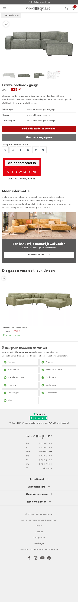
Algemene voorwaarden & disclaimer (39, 520)
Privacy (39, 526)
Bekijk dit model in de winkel (39, 129)
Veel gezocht (39, 538)
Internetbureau (41, 549)
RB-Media (53, 549)
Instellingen (39, 544)
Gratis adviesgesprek (39, 137)
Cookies (39, 532)
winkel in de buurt (37, 255)
